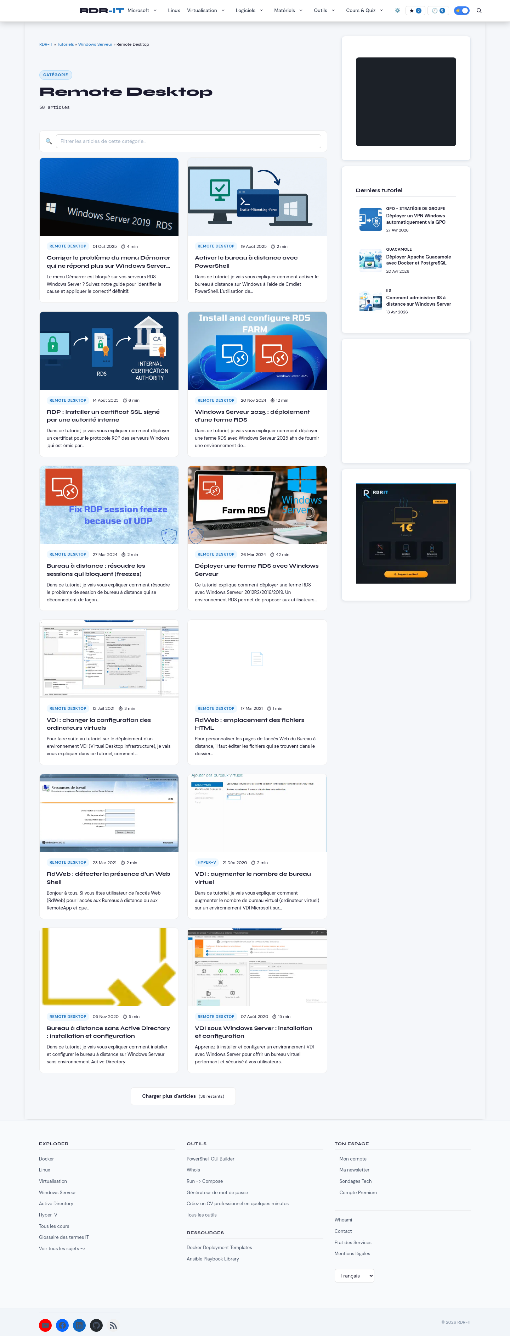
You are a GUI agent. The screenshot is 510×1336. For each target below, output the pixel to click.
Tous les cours (54, 1226)
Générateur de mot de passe (217, 1193)
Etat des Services (353, 1243)
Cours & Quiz (366, 10)
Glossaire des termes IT (64, 1237)
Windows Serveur (95, 44)
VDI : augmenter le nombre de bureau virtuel (253, 877)
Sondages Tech (356, 1181)
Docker (46, 1159)
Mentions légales (352, 1254)
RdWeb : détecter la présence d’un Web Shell (108, 877)
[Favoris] (416, 10)
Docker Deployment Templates (219, 1248)
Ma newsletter (355, 1170)
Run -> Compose (205, 1181)
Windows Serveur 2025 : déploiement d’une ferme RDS (252, 415)
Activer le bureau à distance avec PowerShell (246, 261)
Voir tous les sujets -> (62, 1249)
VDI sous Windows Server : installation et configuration (253, 1032)
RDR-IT (101, 10)
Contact (343, 1231)
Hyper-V (207, 862)
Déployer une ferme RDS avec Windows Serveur (256, 569)
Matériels (290, 10)
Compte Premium (358, 1193)
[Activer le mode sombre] (462, 10)
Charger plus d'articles (183, 1096)
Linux (174, 10)
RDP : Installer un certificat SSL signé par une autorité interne (103, 415)
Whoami (343, 1220)
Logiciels (251, 10)
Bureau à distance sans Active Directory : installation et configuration (108, 1032)
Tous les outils (201, 1215)
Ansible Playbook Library (213, 1259)
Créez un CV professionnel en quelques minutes (238, 1204)
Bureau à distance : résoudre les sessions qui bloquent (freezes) (96, 569)
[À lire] (438, 10)
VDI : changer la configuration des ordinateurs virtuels (99, 724)
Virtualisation (208, 10)
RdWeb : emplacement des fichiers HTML (249, 724)
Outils (326, 10)
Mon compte (353, 1159)
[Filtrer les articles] (188, 141)
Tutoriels (65, 44)
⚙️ (398, 10)
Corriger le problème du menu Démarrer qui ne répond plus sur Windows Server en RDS (108, 262)
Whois (193, 1170)
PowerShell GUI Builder (210, 1159)
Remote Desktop (68, 246)
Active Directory (56, 1204)
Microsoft (144, 10)
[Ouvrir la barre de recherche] (479, 10)
